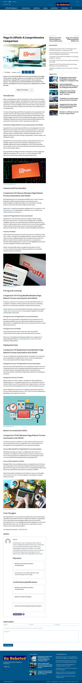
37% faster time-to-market (23, 153)
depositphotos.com (10, 426)
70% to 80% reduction (30, 391)
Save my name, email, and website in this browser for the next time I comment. (24, 628)
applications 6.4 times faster (30, 339)
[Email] (23, 614)
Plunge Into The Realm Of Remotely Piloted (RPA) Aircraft (72, 39)
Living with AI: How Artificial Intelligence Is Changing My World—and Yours (67, 92)
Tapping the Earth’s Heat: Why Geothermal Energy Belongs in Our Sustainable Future (68, 106)
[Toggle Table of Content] (30, 90)
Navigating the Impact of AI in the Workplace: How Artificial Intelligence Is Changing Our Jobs (68, 79)
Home (4, 34)
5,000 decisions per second (13, 475)
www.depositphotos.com (11, 184)
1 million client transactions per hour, (13, 311)
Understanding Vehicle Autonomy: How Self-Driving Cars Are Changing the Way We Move (68, 86)
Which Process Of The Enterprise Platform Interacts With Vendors (55, 39)
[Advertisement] (41, 20)
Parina (8, 72)
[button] (71, 8)
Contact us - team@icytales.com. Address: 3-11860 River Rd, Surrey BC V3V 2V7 (63, 681)
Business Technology (10, 34)
